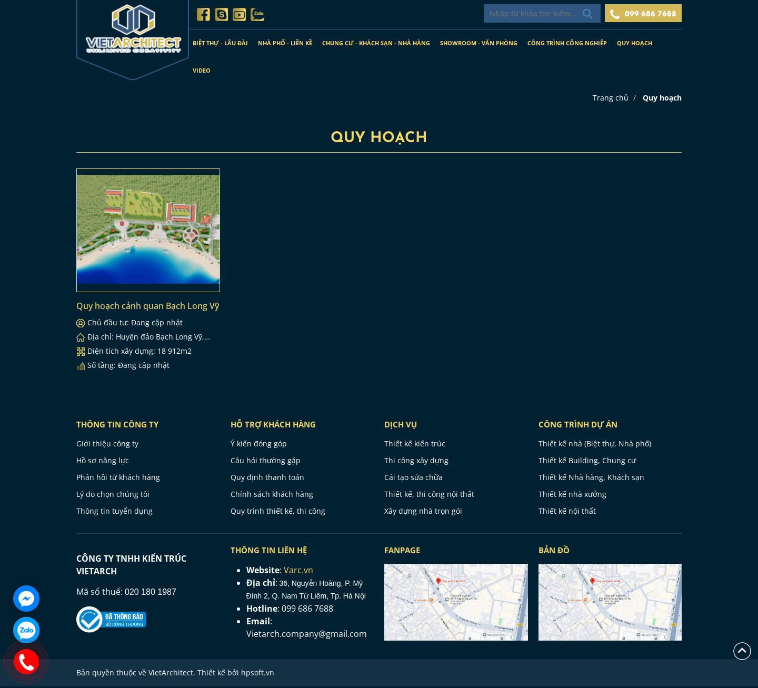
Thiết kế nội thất (567, 512)
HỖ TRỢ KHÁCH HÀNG (273, 426)
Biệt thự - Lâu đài (220, 43)
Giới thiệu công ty (107, 445)
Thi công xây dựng (416, 462)
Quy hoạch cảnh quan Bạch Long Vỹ (147, 307)
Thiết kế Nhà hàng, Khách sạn (591, 479)
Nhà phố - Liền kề (285, 43)
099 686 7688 (643, 14)
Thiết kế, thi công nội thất (429, 496)
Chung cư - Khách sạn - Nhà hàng (376, 43)
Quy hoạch (634, 43)
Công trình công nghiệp (567, 43)
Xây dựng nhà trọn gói (423, 512)
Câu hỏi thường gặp (266, 462)
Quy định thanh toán (267, 479)
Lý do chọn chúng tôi (112, 496)
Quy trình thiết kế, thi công (278, 512)
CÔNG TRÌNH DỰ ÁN (577, 426)
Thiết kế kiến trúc (414, 445)
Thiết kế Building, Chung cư (587, 462)
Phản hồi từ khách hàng (118, 479)
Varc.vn (298, 571)
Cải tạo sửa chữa (413, 479)
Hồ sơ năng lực (102, 462)
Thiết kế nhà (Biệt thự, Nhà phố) (594, 445)
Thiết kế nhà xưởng (572, 496)
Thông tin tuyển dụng (114, 512)
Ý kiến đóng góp (259, 445)
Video (202, 70)
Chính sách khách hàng (272, 496)
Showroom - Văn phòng (478, 43)
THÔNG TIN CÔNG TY (117, 426)
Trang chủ (611, 99)
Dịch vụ (400, 426)
